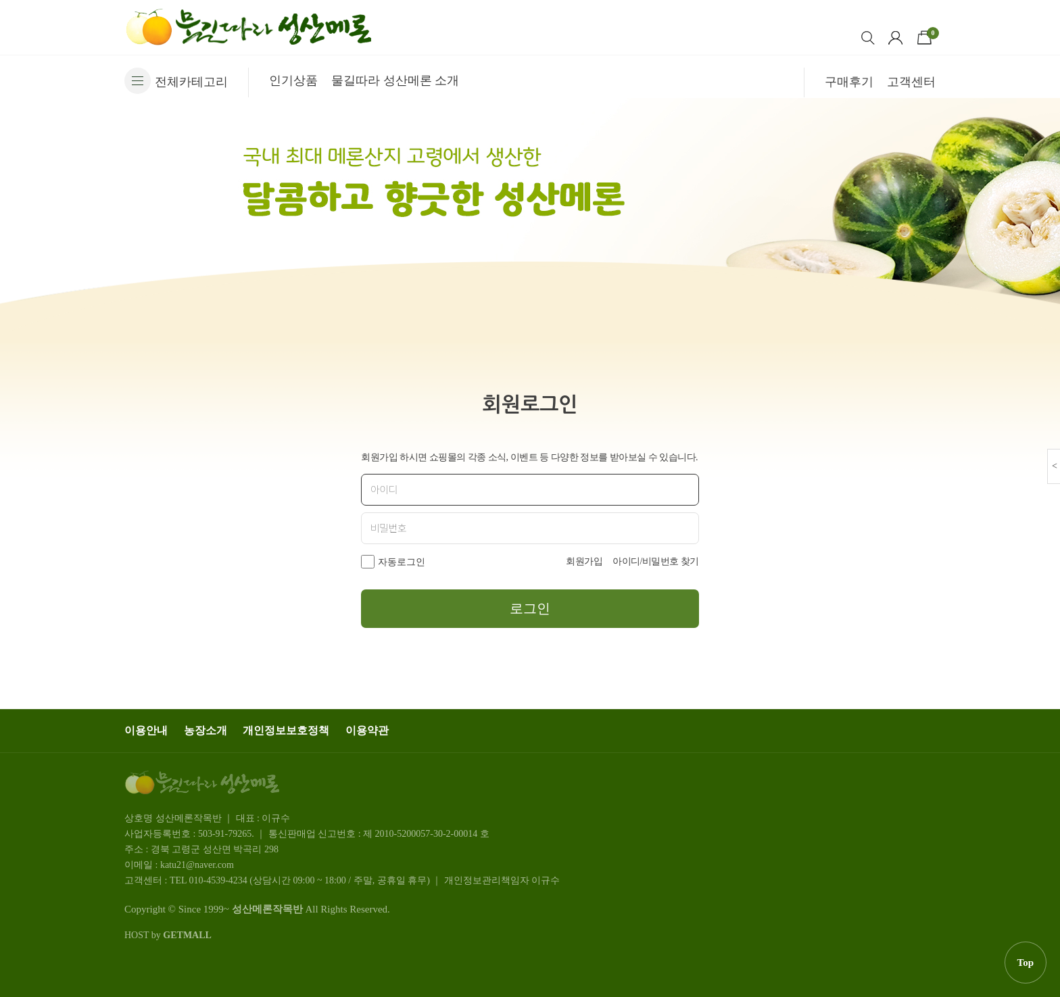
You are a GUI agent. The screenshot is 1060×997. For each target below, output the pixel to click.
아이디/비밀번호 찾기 (655, 561)
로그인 (530, 608)
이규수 (545, 880)
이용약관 (367, 730)
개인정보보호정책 (286, 730)
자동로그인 (401, 562)
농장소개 (205, 730)
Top (1025, 962)
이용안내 (146, 730)
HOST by (168, 935)
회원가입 (584, 561)
